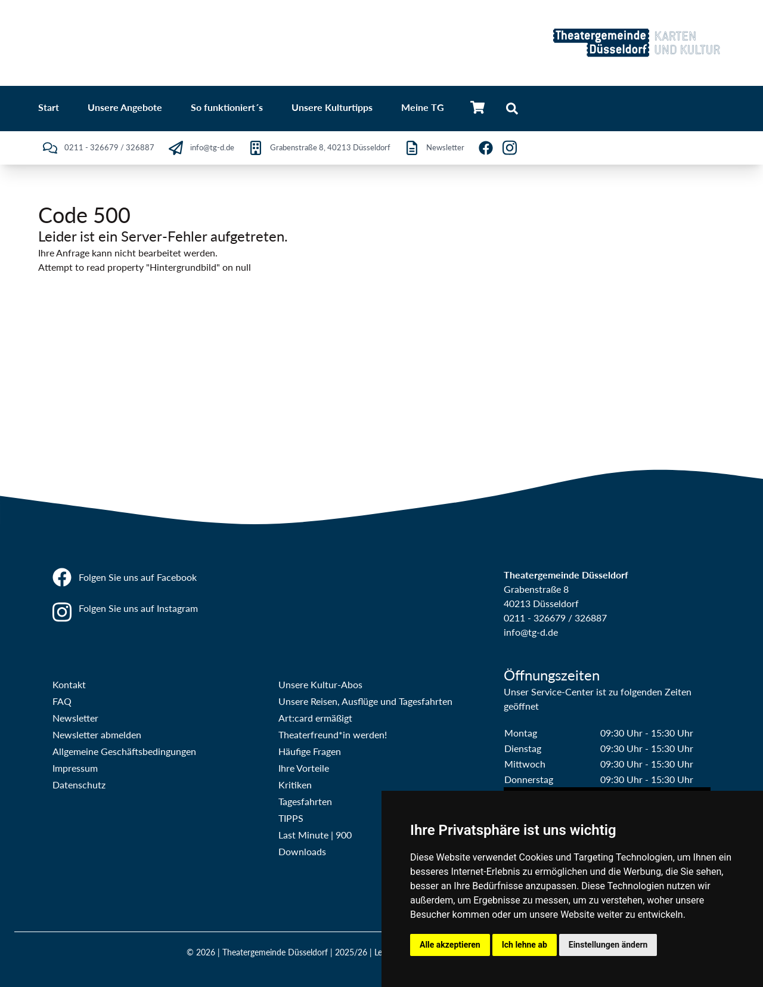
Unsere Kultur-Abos (320, 684)
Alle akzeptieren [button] (450, 944)
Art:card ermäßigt (315, 717)
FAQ (62, 701)
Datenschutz (79, 784)
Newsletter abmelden (96, 734)
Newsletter (75, 717)
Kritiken (295, 784)
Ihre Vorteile (303, 767)
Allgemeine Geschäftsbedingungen (124, 751)
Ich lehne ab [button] (524, 944)
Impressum (75, 767)
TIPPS (290, 818)
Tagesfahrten (305, 801)
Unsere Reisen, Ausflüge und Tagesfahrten (365, 701)
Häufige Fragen (309, 751)
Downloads (302, 851)
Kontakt (69, 684)
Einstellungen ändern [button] (608, 944)
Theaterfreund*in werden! (332, 734)
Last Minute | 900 (315, 834)
